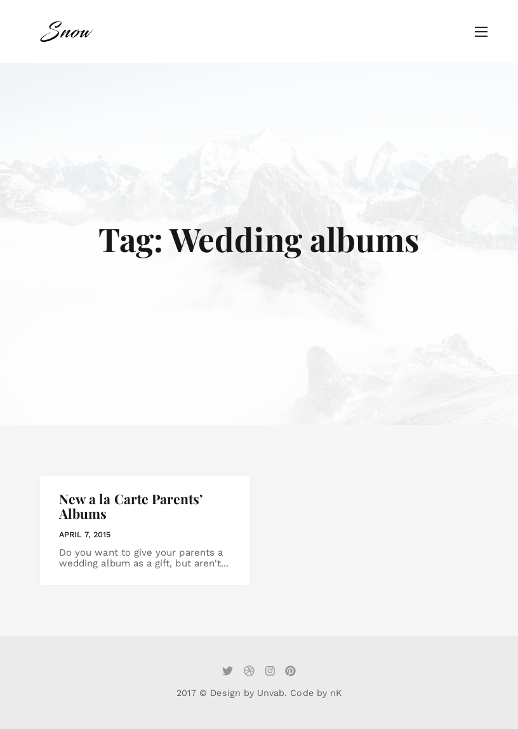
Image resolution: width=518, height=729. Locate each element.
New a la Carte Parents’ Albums (131, 506)
